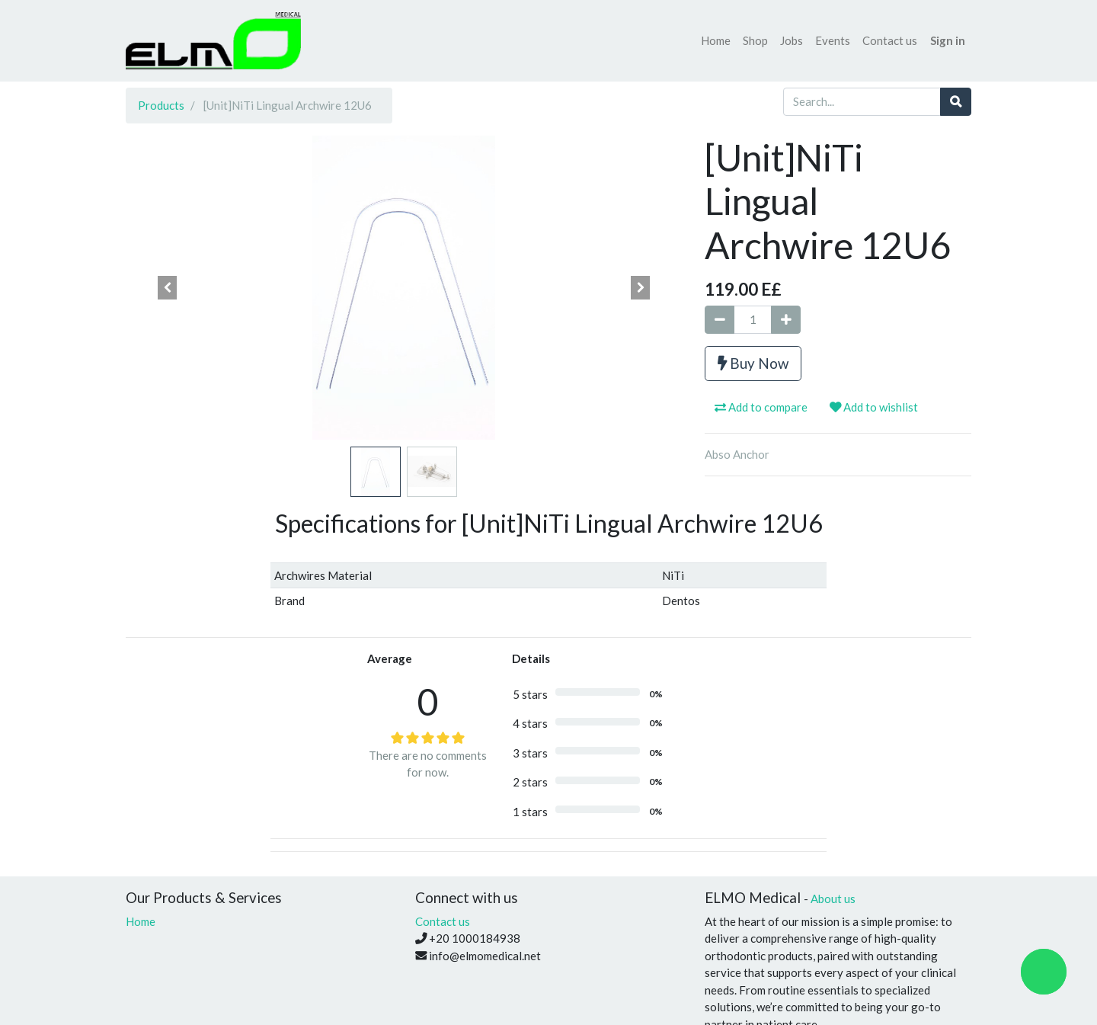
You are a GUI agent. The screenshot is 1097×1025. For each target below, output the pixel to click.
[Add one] (786, 320)
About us (833, 898)
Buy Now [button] (753, 363)
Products (161, 105)
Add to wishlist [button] (874, 407)
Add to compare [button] (761, 407)
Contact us (442, 921)
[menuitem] (716, 41)
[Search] (955, 102)
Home (140, 921)
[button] (167, 288)
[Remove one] (719, 320)
